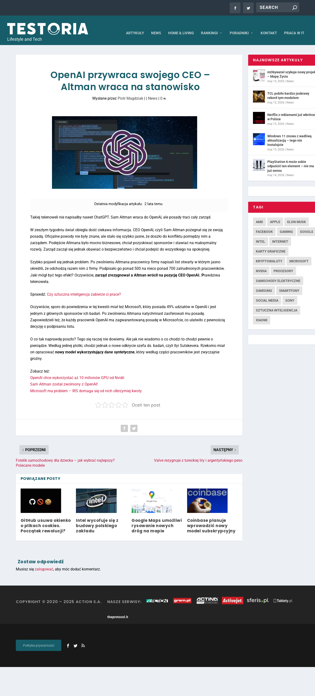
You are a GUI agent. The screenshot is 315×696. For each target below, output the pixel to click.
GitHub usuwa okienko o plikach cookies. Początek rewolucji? (46, 519)
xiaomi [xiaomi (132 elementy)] (261, 314)
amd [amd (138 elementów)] (259, 215)
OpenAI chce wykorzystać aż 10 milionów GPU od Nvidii (77, 371)
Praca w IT (294, 26)
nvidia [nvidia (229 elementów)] (261, 264)
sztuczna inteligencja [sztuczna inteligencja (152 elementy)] (276, 304)
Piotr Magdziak (130, 92)
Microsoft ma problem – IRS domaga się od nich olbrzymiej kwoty (86, 384)
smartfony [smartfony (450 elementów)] (289, 284)
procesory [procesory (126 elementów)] (283, 264)
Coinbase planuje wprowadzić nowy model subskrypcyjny (211, 519)
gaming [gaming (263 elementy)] (286, 225)
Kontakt (269, 26)
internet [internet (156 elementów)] (280, 235)
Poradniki (239, 26)
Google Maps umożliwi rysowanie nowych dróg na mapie (157, 519)
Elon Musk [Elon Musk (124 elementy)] (296, 215)
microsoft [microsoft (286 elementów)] (299, 255)
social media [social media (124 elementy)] (267, 294)
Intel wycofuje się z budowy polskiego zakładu (97, 519)
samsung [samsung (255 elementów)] (264, 284)
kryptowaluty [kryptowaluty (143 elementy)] (269, 255)
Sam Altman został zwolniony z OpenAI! (64, 377)
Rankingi (209, 26)
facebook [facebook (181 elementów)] (264, 225)
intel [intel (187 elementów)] (260, 235)
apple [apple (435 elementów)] (275, 215)
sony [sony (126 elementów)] (289, 294)
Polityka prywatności (38, 639)
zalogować (44, 562)
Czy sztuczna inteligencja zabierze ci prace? (84, 287)
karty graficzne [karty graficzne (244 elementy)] (271, 245)
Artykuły (135, 26)
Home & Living (181, 26)
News (156, 26)
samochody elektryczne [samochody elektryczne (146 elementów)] (278, 274)
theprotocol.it (117, 610)
